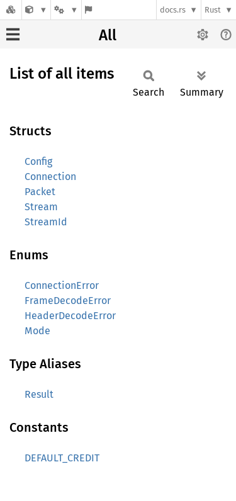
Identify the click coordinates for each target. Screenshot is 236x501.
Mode (37, 331)
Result (39, 394)
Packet (40, 192)
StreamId (46, 222)
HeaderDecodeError (70, 316)
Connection (50, 177)
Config (38, 161)
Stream (41, 207)
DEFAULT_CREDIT (62, 458)
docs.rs (173, 9)
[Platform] (66, 10)
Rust (213, 9)
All (107, 35)
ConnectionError (62, 285)
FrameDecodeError (68, 301)
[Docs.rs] (10, 10)
